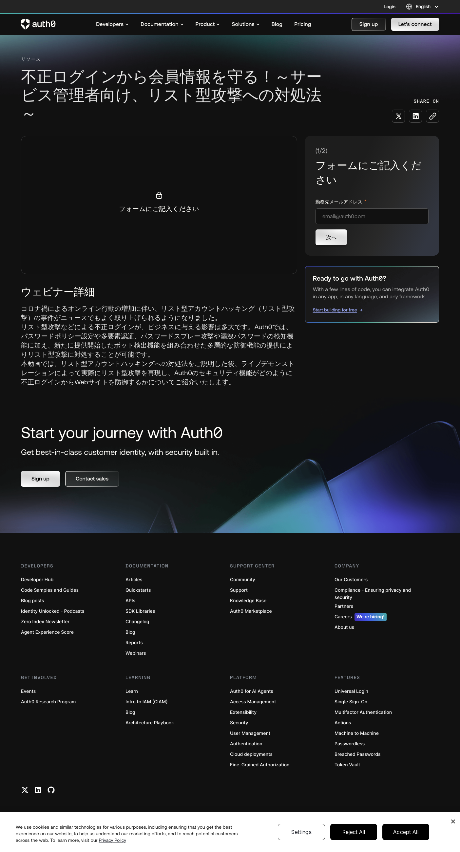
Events (28, 691)
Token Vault (347, 765)
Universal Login (351, 691)
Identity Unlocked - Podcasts (53, 611)
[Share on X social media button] (398, 116)
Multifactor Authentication (363, 712)
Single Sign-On (351, 702)
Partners (344, 606)
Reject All (353, 832)
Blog (130, 632)
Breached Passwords (357, 754)
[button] (369, 24)
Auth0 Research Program (48, 702)
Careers (361, 617)
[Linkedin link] (38, 790)
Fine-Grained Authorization (259, 765)
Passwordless (350, 744)
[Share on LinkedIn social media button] (415, 116)
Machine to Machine (357, 733)
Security (239, 723)
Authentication (246, 744)
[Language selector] (422, 6)
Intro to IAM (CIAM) (146, 702)
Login (389, 6)
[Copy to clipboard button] (432, 116)
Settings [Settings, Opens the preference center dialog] (301, 832)
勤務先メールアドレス (340, 202)
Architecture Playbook (149, 723)
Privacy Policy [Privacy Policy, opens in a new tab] (112, 840)
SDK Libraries (140, 611)
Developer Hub (37, 580)
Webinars (135, 653)
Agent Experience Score (47, 632)
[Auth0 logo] (38, 24)
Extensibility (243, 712)
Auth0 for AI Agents (251, 691)
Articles (133, 580)
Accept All (405, 832)
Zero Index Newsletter (45, 622)
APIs (130, 601)
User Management (250, 733)
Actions (343, 723)
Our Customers (351, 580)
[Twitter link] (25, 790)
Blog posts (32, 601)
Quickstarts (138, 590)
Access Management (253, 702)
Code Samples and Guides (50, 590)
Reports (134, 643)
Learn (131, 691)
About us (344, 627)
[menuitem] (112, 24)
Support (239, 590)
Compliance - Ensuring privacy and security (373, 593)
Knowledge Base (248, 601)
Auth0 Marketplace (251, 611)
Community (242, 580)
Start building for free (335, 309)
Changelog (137, 622)
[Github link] (51, 790)
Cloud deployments (251, 754)
